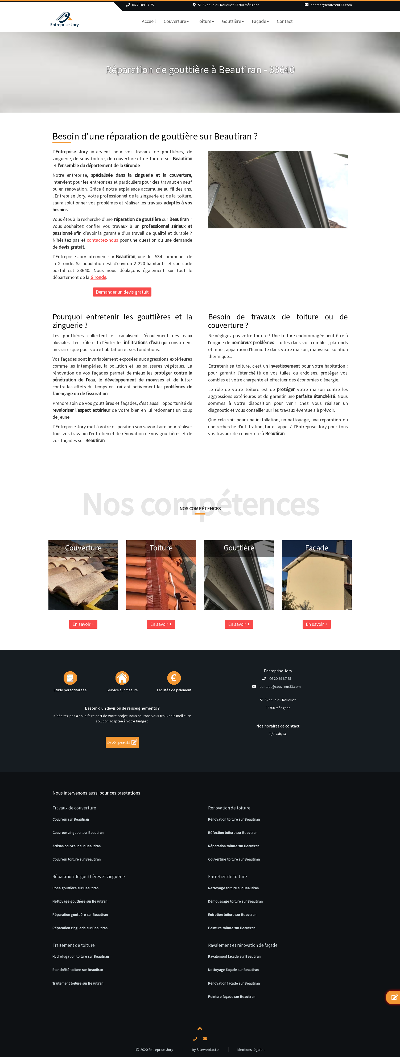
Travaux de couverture (74, 808)
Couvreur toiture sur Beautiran (76, 859)
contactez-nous (102, 240)
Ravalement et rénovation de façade (243, 945)
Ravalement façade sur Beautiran (234, 956)
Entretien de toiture (227, 876)
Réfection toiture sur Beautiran (232, 832)
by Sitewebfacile (205, 1049)
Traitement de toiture (73, 945)
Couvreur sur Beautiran (70, 819)
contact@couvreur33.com (331, 4)
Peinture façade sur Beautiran (231, 996)
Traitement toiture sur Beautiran (77, 983)
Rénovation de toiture (229, 808)
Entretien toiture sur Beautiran (232, 914)
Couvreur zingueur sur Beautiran (78, 832)
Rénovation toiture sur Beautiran (234, 819)
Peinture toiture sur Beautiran (231, 928)
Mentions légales (251, 1049)
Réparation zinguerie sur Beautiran (80, 928)
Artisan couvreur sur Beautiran (76, 846)
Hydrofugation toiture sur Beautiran (80, 956)
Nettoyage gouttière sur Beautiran (79, 901)
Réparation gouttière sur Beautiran (80, 914)
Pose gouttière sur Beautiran (75, 888)
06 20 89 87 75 (143, 4)
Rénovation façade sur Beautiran (234, 983)
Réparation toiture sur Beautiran (233, 846)
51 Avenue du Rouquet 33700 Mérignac (228, 4)
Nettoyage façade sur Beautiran (233, 969)
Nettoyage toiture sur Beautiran (233, 888)
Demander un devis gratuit (122, 292)
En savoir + (34, 624)
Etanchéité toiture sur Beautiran (77, 969)
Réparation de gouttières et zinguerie (88, 876)
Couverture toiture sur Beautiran (234, 859)
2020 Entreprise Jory (154, 1049)
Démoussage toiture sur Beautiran (235, 901)
